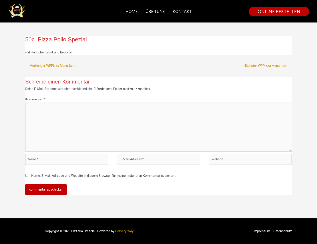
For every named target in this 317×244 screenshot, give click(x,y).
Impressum (261, 231)
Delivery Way (124, 231)
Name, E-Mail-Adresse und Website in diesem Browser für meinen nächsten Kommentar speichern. (103, 176)
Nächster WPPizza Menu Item (267, 66)
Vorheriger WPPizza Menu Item (51, 66)
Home (131, 11)
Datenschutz (282, 231)
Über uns (155, 11)
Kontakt (182, 11)
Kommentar (35, 99)
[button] (279, 11)
